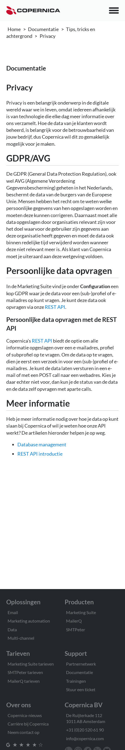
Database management (41, 444)
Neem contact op (23, 732)
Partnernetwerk (81, 663)
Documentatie (43, 29)
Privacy (47, 36)
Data (12, 629)
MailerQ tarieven (24, 681)
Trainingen (76, 681)
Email (13, 612)
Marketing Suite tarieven (31, 663)
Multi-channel (21, 638)
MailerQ (74, 620)
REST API (55, 307)
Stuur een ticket (80, 689)
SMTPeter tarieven (25, 672)
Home (14, 29)
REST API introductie (39, 454)
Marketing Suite (81, 612)
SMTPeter (75, 629)
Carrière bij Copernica (28, 723)
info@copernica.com (85, 738)
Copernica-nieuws (25, 715)
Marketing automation (29, 620)
